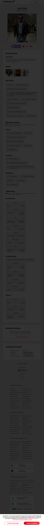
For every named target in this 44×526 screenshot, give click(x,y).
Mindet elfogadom (32, 523)
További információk (33, 518)
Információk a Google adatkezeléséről (22, 519)
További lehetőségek (13, 523)
